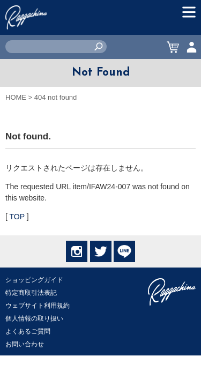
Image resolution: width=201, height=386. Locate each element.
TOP (17, 216)
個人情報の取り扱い (34, 318)
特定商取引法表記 (31, 292)
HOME (15, 97)
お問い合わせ (24, 344)
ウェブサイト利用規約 (37, 305)
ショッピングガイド (34, 280)
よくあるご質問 (27, 331)
